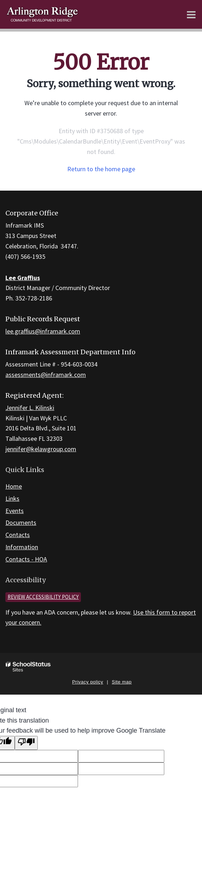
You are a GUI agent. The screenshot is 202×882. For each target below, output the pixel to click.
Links (12, 498)
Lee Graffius (22, 278)
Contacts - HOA (26, 559)
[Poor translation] (26, 743)
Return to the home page (101, 169)
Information (21, 547)
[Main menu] (191, 14)
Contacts (17, 535)
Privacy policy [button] (87, 682)
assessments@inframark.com (45, 374)
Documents (20, 522)
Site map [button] (122, 682)
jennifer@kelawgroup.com (40, 449)
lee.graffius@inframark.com (42, 331)
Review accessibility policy (43, 596)
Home (13, 486)
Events (14, 511)
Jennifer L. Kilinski (29, 407)
